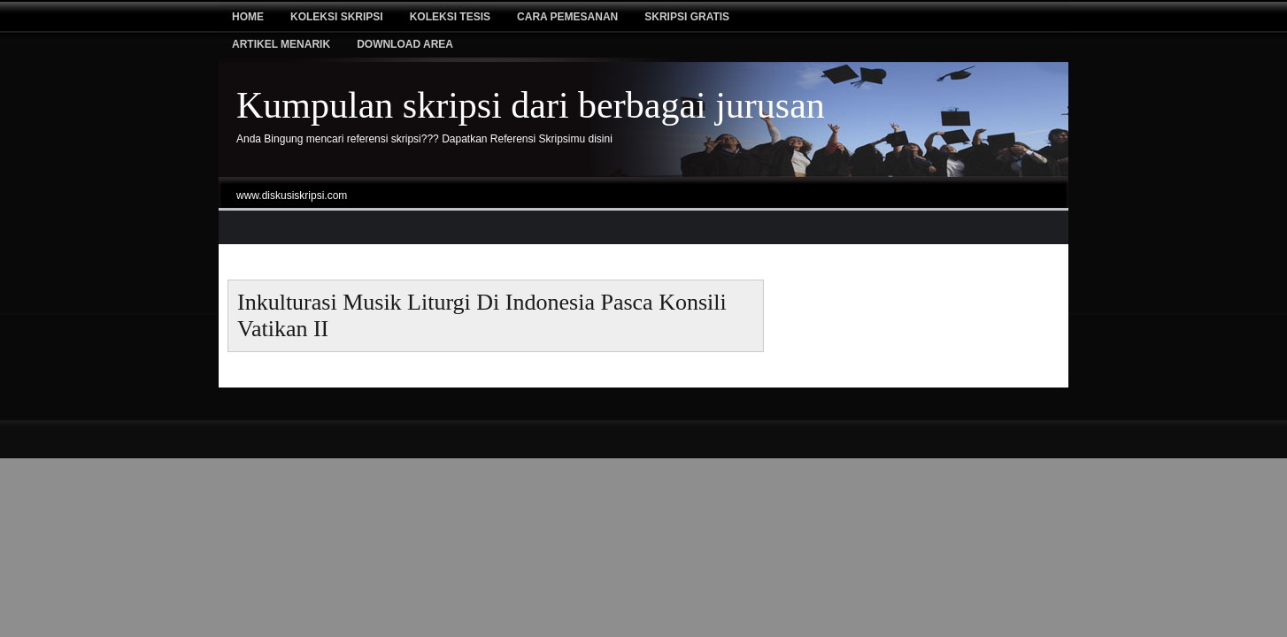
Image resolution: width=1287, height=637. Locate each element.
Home (248, 17)
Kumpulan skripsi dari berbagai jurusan (530, 105)
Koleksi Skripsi (336, 17)
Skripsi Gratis (686, 17)
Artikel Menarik (281, 44)
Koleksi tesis (450, 17)
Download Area (405, 44)
